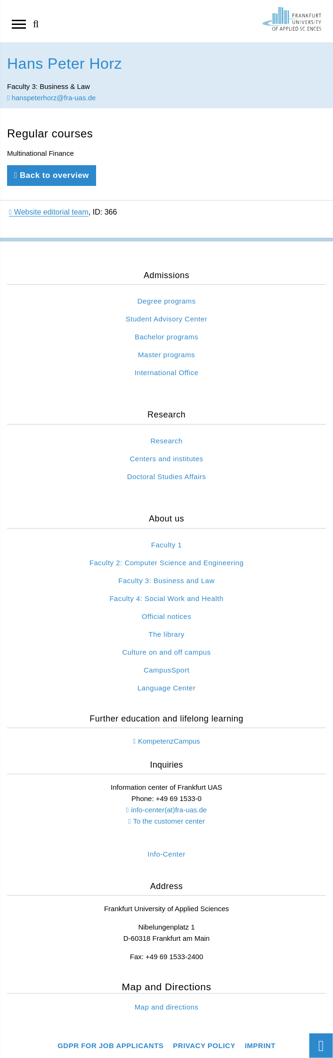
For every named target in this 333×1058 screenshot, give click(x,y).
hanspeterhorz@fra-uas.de (51, 98)
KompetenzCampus (169, 741)
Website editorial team (49, 212)
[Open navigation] (19, 23)
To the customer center (169, 821)
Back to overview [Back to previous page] (51, 175)
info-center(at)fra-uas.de (169, 810)
